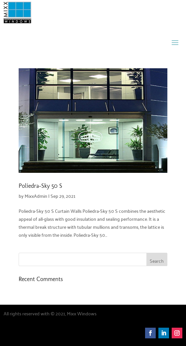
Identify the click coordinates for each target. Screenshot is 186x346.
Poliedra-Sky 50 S (40, 185)
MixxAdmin (36, 195)
